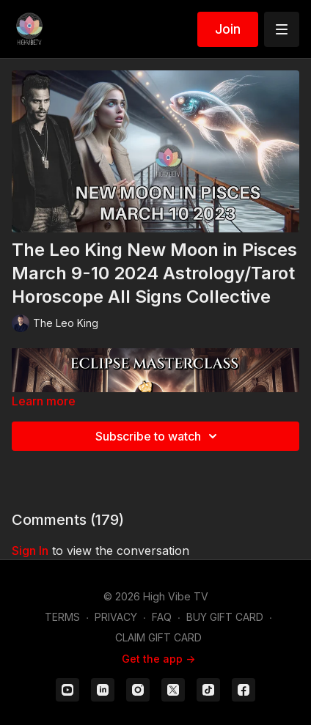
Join (228, 29)
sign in (30, 550)
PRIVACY (116, 617)
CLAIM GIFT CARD (158, 637)
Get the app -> (158, 658)
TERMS (62, 617)
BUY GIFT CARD (224, 617)
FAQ (162, 617)
